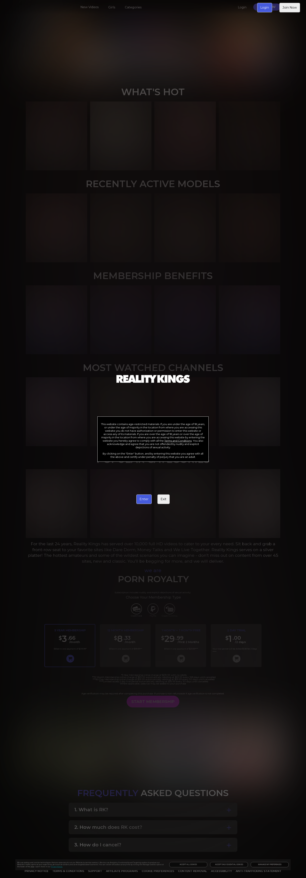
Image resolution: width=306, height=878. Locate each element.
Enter (144, 499)
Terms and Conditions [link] (178, 440)
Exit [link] (163, 499)
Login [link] (264, 7)
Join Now (290, 7)
